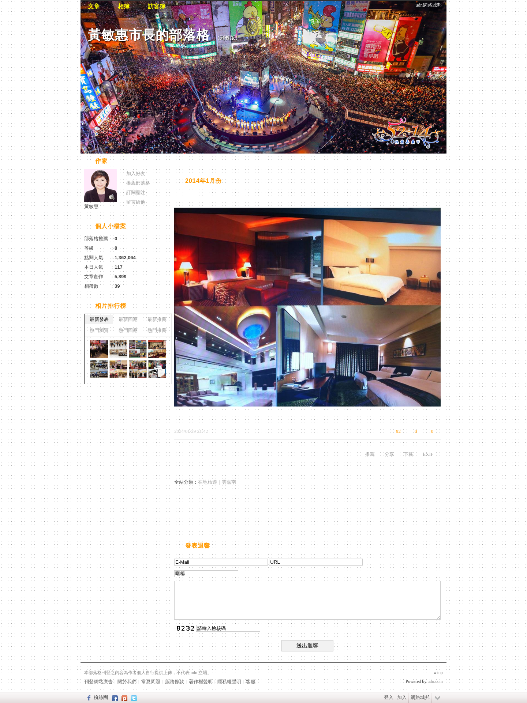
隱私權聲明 (229, 681)
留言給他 (135, 202)
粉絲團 (101, 697)
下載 (408, 454)
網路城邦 (420, 697)
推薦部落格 (138, 183)
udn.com (435, 681)
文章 (94, 6)
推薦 (370, 454)
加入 (402, 697)
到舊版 (227, 38)
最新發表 (99, 319)
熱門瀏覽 (99, 330)
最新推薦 (157, 319)
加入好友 (135, 173)
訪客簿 (156, 6)
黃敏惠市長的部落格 (149, 34)
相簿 (124, 6)
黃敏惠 (91, 206)
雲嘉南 (229, 482)
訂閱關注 (135, 192)
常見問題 (150, 681)
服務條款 (174, 681)
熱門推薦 (157, 330)
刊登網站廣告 (98, 681)
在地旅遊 (207, 482)
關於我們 (127, 681)
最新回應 (128, 319)
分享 (389, 454)
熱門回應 (128, 330)
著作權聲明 (201, 681)
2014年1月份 (203, 181)
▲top (438, 672)
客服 (250, 681)
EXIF (428, 454)
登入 (388, 697)
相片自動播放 (196, 162)
